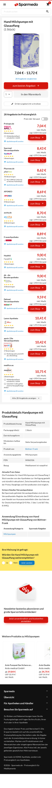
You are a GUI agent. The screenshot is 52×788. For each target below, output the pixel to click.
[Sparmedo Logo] (26, 5)
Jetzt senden (26, 563)
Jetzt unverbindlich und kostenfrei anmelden (26, 619)
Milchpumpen (10, 534)
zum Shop (37, 137)
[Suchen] (46, 11)
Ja (7, 562)
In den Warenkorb (31, 94)
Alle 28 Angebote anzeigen (26, 398)
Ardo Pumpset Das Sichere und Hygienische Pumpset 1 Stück (19, 665)
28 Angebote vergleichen (26, 79)
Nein (15, 562)
